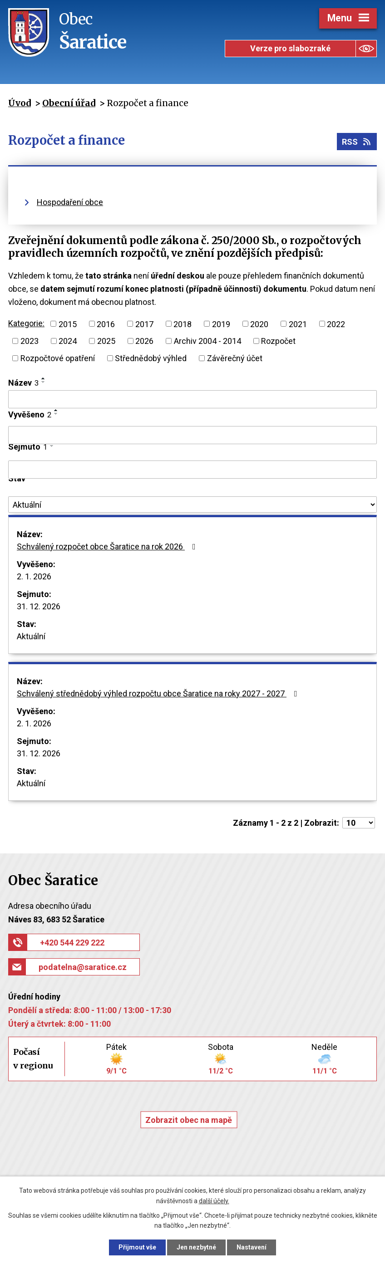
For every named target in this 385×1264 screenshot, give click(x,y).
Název (23, 382)
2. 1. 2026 (34, 576)
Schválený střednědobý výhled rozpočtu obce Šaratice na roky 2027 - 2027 (159, 693)
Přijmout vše (137, 1247)
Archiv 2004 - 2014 (207, 341)
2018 (182, 323)
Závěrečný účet (234, 358)
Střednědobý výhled (151, 358)
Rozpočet (278, 341)
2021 (298, 323)
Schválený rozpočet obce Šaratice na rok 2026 (108, 546)
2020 (259, 323)
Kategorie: (26, 323)
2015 (68, 323)
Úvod (19, 103)
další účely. (214, 1201)
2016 (106, 323)
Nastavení (252, 1247)
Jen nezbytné (196, 1247)
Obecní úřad (68, 103)
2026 (144, 341)
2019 (221, 323)
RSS (357, 142)
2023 (29, 341)
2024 (68, 341)
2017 (144, 323)
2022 (336, 323)
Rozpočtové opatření (57, 358)
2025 (106, 341)
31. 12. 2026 (38, 606)
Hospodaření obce (70, 202)
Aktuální (31, 636)
